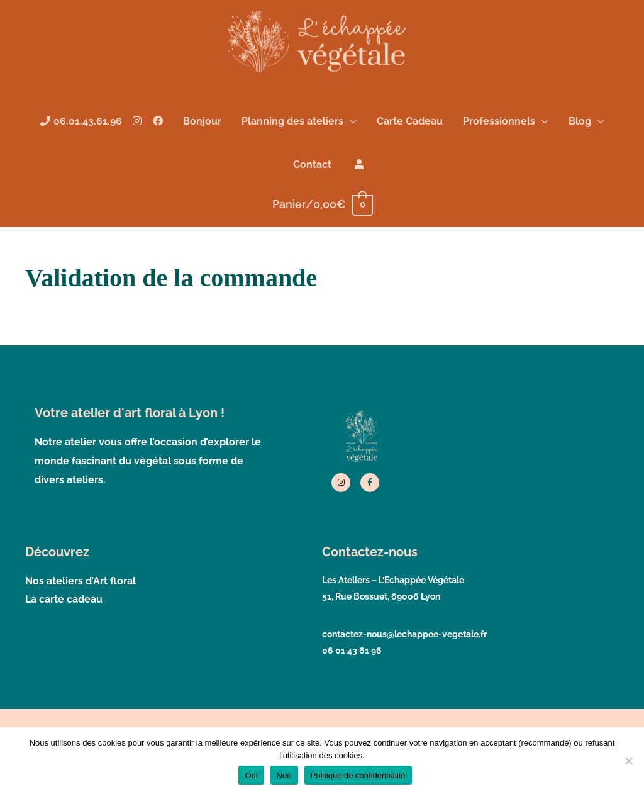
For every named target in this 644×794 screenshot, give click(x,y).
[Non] (628, 760)
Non (284, 775)
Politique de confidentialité (358, 775)
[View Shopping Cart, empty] (322, 214)
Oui (251, 775)
